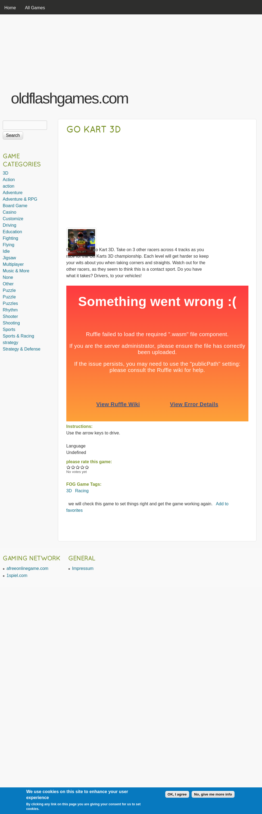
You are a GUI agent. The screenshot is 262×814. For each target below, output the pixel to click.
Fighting (10, 238)
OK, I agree (177, 794)
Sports (9, 329)
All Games (35, 7)
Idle (6, 251)
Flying (8, 244)
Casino (9, 212)
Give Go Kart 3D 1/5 (68, 467)
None (8, 277)
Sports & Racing (18, 336)
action (8, 186)
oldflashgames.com (69, 98)
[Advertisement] (191, 66)
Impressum (82, 568)
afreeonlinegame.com (27, 568)
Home (10, 7)
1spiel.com (17, 575)
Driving (9, 225)
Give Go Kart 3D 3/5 (78, 467)
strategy (10, 342)
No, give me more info (213, 794)
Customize (13, 218)
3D (69, 490)
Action (9, 179)
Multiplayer (13, 264)
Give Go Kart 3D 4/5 (82, 467)
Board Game (15, 205)
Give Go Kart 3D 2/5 (73, 467)
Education (12, 231)
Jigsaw (9, 257)
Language (76, 446)
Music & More (16, 271)
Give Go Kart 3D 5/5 (87, 467)
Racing (82, 490)
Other (8, 284)
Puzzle (9, 290)
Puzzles (10, 303)
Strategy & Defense (21, 349)
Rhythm (10, 310)
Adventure (13, 192)
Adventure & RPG (20, 199)
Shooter (10, 316)
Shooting (11, 323)
